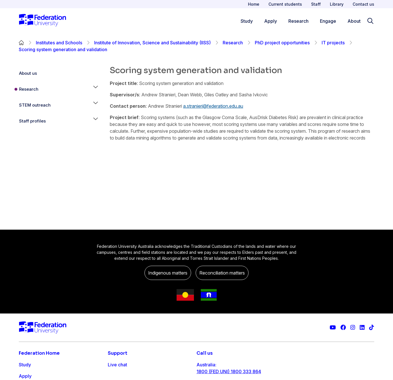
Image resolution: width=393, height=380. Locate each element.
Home (253, 4)
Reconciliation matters (222, 273)
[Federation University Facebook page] (343, 327)
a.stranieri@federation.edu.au (213, 106)
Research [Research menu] (298, 21)
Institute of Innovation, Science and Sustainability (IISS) (152, 42)
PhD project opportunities (282, 42)
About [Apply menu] (354, 21)
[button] (95, 89)
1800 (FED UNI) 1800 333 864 (228, 371)
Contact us (363, 4)
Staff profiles (32, 121)
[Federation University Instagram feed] (352, 327)
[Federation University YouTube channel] (333, 327)
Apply (25, 376)
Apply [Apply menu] (270, 21)
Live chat (117, 364)
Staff (316, 4)
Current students (285, 4)
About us (28, 73)
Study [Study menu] (247, 21)
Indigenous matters (167, 273)
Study (25, 364)
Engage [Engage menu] (328, 21)
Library (337, 4)
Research (233, 42)
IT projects (333, 42)
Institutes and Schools (59, 42)
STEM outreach (35, 105)
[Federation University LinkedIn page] (362, 327)
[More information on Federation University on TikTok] (371, 327)
